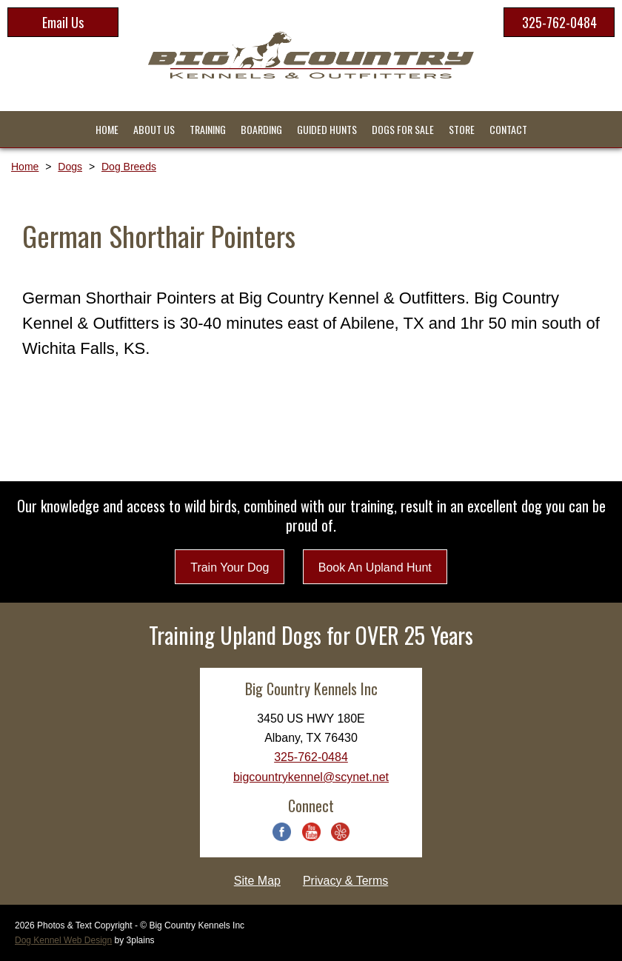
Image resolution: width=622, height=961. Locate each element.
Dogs (70, 167)
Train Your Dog (229, 567)
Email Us (63, 22)
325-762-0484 (559, 22)
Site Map (257, 880)
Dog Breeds (128, 167)
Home (25, 167)
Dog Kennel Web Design (63, 940)
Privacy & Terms (345, 880)
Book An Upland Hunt (375, 567)
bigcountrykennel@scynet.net (311, 777)
